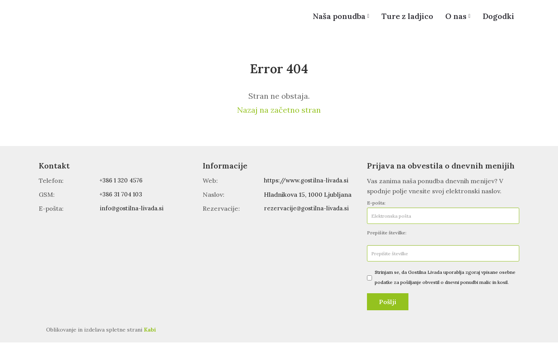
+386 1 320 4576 (123, 187)
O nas (452, 19)
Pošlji (387, 308)
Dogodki (497, 19)
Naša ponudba (331, 19)
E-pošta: (376, 209)
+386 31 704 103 (123, 201)
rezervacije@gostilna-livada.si (309, 214)
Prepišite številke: (386, 239)
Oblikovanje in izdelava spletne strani (101, 336)
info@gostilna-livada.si (133, 214)
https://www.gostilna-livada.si (308, 187)
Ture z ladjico (401, 19)
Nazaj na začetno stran (279, 116)
